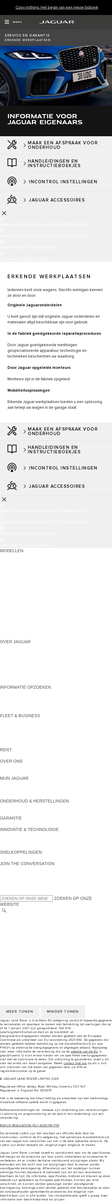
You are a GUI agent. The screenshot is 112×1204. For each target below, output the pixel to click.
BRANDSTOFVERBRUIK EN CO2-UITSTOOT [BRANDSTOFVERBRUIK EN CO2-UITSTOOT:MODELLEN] (44, 613)
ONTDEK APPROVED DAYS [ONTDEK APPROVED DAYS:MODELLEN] (27, 619)
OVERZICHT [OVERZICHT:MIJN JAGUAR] (12, 784)
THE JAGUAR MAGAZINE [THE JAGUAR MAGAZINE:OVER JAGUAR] (25, 658)
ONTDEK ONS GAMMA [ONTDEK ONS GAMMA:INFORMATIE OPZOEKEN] (23, 698)
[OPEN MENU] (13, 22)
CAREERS (10, 922)
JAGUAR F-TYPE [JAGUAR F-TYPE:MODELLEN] (17, 590)
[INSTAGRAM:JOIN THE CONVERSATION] (15, 869)
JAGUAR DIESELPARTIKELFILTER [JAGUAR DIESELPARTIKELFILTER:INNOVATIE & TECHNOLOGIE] (34, 840)
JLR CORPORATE (18, 945)
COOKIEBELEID (16, 939)
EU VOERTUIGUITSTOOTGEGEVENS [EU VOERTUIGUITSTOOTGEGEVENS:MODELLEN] (37, 624)
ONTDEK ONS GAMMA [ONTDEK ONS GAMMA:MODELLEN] (23, 556)
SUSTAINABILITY (17, 772)
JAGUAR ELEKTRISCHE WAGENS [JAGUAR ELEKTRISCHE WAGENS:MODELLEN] (34, 567)
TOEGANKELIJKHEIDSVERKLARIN (35, 956)
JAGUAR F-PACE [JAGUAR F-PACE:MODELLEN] (17, 579)
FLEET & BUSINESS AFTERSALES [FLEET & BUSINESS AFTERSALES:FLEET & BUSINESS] (34, 738)
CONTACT (10, 951)
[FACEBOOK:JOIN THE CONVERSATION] (14, 886)
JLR (4, 766)
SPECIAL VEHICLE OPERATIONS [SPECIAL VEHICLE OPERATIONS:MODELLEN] (33, 607)
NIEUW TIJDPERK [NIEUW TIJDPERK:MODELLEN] (18, 636)
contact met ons (75, 1063)
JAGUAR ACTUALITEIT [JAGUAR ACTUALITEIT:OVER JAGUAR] (23, 653)
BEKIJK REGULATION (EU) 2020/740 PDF (30, 1125)
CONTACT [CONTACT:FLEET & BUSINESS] (10, 744)
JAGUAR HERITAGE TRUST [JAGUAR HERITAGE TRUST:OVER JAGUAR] (28, 681)
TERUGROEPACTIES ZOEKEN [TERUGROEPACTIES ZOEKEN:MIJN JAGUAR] (30, 795)
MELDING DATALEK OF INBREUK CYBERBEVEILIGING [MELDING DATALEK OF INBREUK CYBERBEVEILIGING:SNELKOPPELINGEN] (55, 857)
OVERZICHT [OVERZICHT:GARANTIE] (12, 823)
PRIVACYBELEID (17, 934)
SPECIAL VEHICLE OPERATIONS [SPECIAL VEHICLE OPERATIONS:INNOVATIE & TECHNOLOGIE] (33, 846)
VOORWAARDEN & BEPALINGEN (33, 928)
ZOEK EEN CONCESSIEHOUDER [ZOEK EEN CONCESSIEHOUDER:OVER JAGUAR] (33, 675)
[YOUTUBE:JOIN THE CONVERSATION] (12, 880)
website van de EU (84, 1051)
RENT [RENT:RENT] (6, 755)
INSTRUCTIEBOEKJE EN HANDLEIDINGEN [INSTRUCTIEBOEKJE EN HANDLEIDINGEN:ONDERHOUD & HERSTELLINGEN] (43, 806)
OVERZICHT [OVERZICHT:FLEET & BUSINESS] (12, 721)
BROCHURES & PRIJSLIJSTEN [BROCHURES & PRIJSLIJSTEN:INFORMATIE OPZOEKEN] (31, 692)
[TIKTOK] (10, 875)
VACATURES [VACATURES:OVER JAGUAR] (12, 664)
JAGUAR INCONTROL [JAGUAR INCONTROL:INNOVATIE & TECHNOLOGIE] (22, 835)
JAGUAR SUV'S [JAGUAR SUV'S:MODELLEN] (15, 562)
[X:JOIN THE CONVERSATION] (4, 892)
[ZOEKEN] (4, 910)
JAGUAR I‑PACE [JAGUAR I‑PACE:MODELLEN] (16, 584)
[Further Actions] (4, 212)
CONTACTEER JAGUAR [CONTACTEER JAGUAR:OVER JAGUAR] (24, 670)
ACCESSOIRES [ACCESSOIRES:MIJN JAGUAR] (15, 789)
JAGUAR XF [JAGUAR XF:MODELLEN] (12, 601)
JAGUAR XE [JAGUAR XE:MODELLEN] (12, 596)
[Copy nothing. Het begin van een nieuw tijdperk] (57, 8)
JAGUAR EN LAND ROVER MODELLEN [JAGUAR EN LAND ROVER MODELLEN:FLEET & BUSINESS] (39, 727)
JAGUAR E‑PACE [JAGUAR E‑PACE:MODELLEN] (17, 573)
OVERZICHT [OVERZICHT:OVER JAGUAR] (12, 647)
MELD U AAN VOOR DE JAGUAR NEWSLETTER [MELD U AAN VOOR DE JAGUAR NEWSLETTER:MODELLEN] (48, 630)
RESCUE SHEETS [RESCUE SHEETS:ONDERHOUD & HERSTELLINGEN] (18, 812)
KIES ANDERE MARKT (22, 916)
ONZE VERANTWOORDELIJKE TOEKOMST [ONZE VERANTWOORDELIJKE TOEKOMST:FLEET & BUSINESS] (43, 732)
